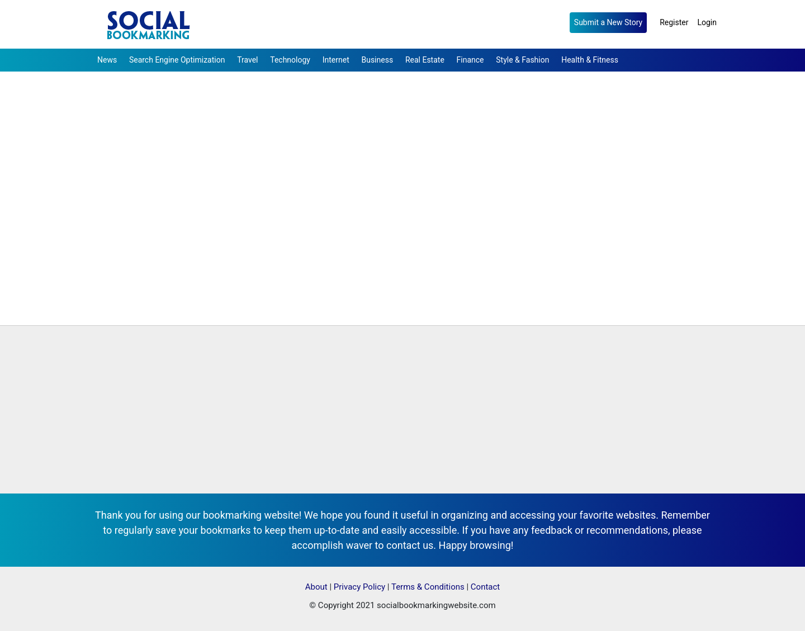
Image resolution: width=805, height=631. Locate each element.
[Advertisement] (402, 409)
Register (674, 22)
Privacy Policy (359, 587)
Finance (470, 59)
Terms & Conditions (428, 587)
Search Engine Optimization (177, 59)
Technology (290, 59)
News (107, 59)
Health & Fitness (589, 59)
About (316, 587)
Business (377, 59)
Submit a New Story (608, 22)
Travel (247, 59)
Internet (336, 59)
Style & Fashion (522, 59)
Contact (485, 587)
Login (707, 22)
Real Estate (424, 59)
